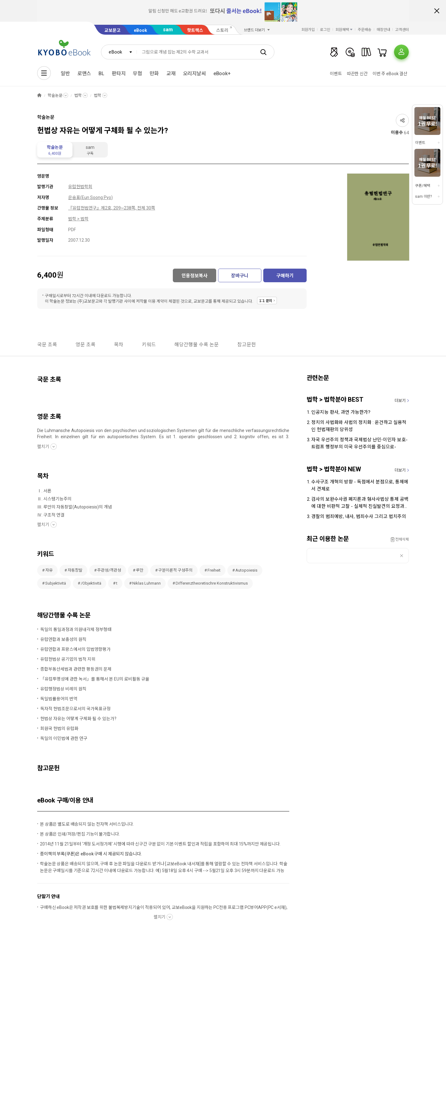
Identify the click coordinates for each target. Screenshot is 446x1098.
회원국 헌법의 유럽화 (59, 728)
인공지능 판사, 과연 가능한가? (340, 412)
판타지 (119, 73)
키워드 (149, 345)
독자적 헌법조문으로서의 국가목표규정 (75, 708)
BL (101, 73)
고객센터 (402, 30)
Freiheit (214, 570)
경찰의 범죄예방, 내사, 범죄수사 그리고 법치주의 (358, 516)
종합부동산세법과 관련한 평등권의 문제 (76, 669)
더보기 (400, 401)
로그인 (325, 30)
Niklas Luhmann (146, 583)
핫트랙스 (195, 30)
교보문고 (112, 30)
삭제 (402, 555)
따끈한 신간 (357, 73)
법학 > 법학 (78, 218)
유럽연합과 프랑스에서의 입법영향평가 (75, 649)
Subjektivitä (55, 583)
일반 (65, 73)
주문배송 (364, 30)
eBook (140, 30)
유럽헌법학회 (80, 186)
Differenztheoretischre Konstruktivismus (212, 583)
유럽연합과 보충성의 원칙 (63, 639)
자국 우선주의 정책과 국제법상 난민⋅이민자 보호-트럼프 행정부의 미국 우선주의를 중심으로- (359, 443)
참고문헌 (246, 345)
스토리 (222, 30)
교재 (171, 73)
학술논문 (55, 95)
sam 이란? (423, 196)
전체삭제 (402, 539)
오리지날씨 (194, 73)
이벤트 (336, 73)
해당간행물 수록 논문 (196, 345)
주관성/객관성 (109, 570)
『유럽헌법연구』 (84, 207)
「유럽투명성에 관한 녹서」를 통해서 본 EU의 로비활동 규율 (94, 679)
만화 (154, 73)
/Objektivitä (91, 583)
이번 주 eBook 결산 (390, 73)
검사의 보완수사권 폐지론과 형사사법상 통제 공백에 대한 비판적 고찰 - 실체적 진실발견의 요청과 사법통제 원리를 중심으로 (360, 503)
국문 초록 (47, 345)
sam (168, 29)
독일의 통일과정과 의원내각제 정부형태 (76, 629)
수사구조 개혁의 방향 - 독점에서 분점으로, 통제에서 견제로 (359, 485)
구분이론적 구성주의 (175, 570)
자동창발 (75, 570)
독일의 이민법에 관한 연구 (63, 738)
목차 (118, 345)
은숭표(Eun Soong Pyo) (90, 197)
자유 (49, 570)
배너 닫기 (437, 11)
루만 (139, 570)
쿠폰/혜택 (422, 186)
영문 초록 (85, 345)
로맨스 (84, 73)
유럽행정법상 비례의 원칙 (63, 688)
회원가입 (308, 30)
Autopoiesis (246, 570)
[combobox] (119, 52)
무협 (137, 73)
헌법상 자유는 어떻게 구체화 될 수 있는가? (78, 718)
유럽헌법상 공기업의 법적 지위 (67, 659)
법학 (78, 95)
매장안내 (383, 30)
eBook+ (222, 73)
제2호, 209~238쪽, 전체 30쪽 (128, 207)
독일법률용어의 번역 (58, 698)
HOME (39, 95)
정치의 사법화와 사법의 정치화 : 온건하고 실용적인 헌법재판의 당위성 (358, 426)
